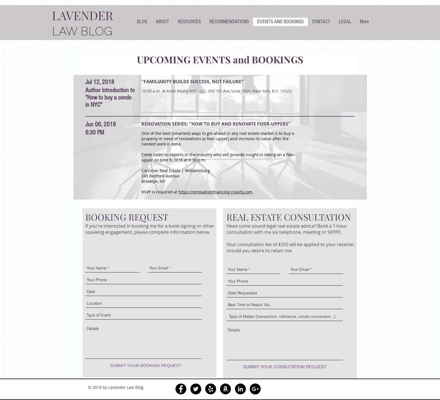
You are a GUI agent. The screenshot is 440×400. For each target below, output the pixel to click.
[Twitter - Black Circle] (195, 388)
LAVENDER (82, 15)
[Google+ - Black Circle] (255, 388)
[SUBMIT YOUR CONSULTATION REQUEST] (284, 367)
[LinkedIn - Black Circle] (240, 388)
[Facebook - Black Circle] (180, 388)
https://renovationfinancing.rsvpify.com (215, 192)
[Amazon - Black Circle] (225, 388)
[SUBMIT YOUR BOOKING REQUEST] (146, 365)
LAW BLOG (82, 31)
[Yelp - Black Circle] (210, 388)
